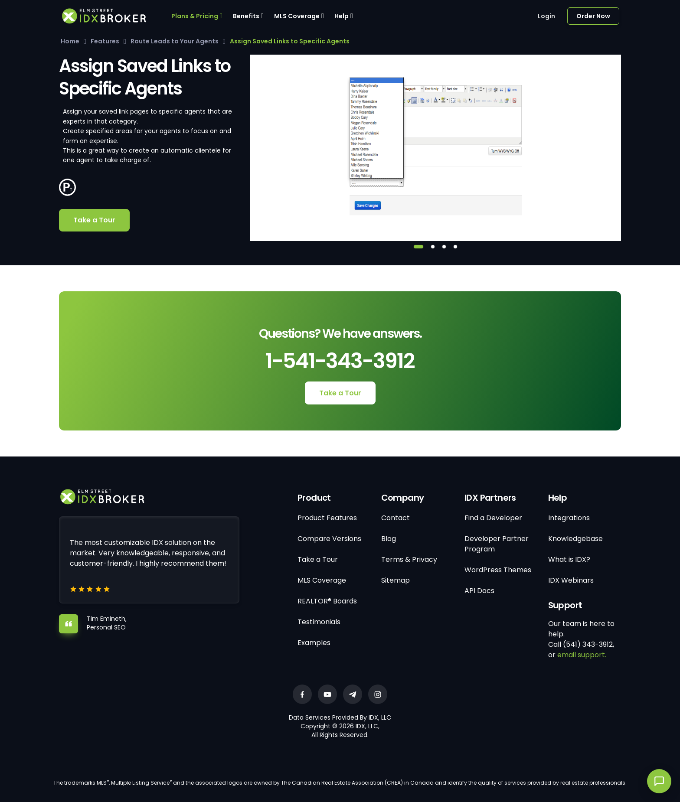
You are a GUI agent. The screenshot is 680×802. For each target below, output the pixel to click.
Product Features (327, 518)
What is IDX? (569, 559)
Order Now (593, 16)
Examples (314, 643)
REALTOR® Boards (327, 601)
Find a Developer (493, 518)
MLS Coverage (297, 16)
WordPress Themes (497, 570)
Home (70, 41)
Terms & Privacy (409, 559)
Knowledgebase (575, 539)
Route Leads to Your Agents (175, 41)
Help (341, 16)
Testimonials (319, 622)
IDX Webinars (571, 580)
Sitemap (395, 580)
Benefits (246, 16)
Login (546, 16)
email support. (581, 655)
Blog (388, 539)
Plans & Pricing (194, 16)
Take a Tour (94, 220)
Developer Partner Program (496, 544)
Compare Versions (329, 539)
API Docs (479, 591)
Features (105, 41)
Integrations (569, 518)
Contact (395, 518)
